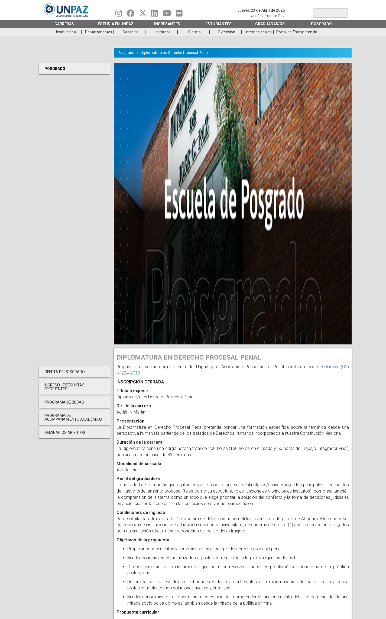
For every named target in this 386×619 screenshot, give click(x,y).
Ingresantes (167, 24)
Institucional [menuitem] (66, 32)
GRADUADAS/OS (270, 24)
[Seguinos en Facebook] (130, 14)
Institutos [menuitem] (163, 32)
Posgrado (321, 24)
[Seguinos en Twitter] (143, 14)
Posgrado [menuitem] (54, 68)
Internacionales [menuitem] (258, 32)
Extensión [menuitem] (226, 32)
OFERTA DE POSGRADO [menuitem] (64, 372)
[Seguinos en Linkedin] (154, 14)
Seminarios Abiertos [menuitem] (64, 432)
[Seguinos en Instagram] (118, 14)
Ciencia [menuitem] (194, 32)
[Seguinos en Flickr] (179, 14)
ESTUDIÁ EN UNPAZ (116, 24)
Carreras (64, 24)
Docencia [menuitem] (130, 32)
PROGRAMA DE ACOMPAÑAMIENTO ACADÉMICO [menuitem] (73, 417)
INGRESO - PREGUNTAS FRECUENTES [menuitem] (64, 387)
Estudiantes (218, 24)
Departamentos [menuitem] (98, 32)
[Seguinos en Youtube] (167, 14)
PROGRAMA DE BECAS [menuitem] (64, 402)
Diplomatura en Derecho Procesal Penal (175, 52)
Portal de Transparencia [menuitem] (296, 32)
